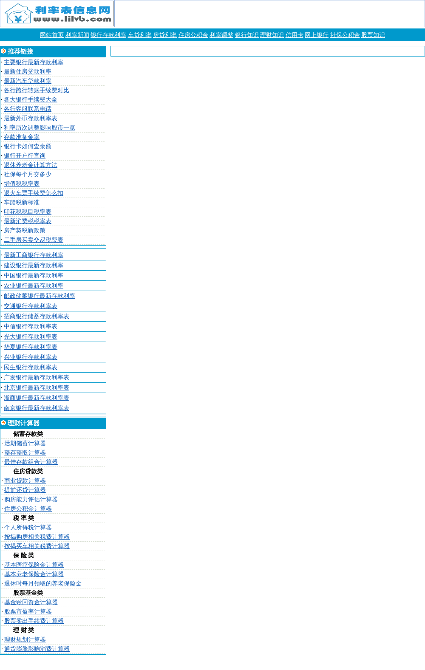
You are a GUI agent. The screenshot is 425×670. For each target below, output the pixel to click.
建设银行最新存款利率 (33, 265)
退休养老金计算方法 (30, 165)
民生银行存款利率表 (30, 367)
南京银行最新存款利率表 (36, 408)
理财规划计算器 (25, 639)
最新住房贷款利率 (27, 71)
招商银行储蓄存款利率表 (36, 316)
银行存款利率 (108, 35)
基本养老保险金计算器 (34, 574)
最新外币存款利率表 (30, 118)
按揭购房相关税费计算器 (37, 537)
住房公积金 (193, 35)
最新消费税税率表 (27, 221)
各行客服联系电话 (27, 109)
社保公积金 (345, 35)
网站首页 (52, 35)
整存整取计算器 (25, 452)
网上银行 (317, 35)
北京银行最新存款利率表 (36, 387)
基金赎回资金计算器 (31, 602)
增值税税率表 (22, 184)
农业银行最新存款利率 (33, 286)
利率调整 (221, 35)
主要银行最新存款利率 (33, 62)
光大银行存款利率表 (30, 337)
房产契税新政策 (24, 230)
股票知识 (373, 35)
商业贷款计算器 (25, 481)
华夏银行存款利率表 (30, 347)
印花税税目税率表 (27, 212)
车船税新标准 (22, 202)
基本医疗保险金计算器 (34, 565)
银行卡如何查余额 (27, 146)
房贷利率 (165, 35)
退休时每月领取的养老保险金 (43, 583)
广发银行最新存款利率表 (36, 377)
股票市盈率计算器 (28, 611)
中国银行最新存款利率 (33, 275)
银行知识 (247, 35)
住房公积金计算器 (28, 509)
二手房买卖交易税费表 (33, 240)
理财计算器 (24, 423)
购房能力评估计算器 (31, 499)
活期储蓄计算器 (25, 443)
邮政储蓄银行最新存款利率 (39, 296)
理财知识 (272, 35)
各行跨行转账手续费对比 (36, 90)
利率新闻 (77, 35)
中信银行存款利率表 (30, 326)
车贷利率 (140, 35)
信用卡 (294, 35)
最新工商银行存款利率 (33, 255)
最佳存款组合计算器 (31, 462)
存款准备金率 (22, 137)
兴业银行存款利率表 (30, 357)
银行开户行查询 (24, 156)
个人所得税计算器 (28, 527)
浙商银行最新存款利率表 (36, 398)
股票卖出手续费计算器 (34, 621)
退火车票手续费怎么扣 (33, 193)
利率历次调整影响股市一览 (39, 127)
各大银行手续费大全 (30, 99)
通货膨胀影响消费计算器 (37, 649)
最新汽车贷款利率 (27, 81)
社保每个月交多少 (27, 174)
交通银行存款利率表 (30, 306)
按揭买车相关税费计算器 (37, 546)
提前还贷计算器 (25, 490)
